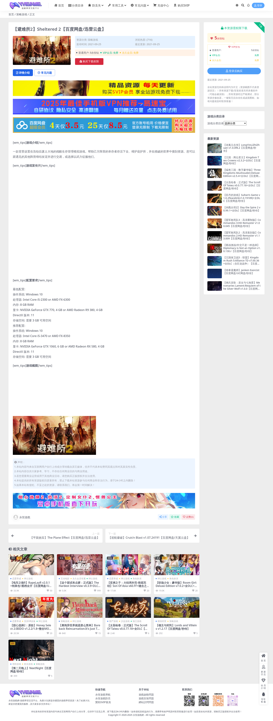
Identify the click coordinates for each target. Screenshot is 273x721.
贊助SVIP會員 (103, 702)
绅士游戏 (28, 578)
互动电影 (65, 578)
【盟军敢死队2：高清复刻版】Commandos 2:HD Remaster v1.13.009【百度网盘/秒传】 (242, 235)
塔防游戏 (16, 664)
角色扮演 (137, 578)
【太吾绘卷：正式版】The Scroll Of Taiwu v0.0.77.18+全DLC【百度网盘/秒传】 (127, 628)
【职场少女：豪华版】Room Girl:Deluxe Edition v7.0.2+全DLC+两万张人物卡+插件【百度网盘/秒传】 (176, 587)
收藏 (175, 517)
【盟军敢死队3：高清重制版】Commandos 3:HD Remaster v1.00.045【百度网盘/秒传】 (242, 223)
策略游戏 (21, 14)
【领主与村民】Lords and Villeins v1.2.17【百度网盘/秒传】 (176, 626)
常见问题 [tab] (45, 72)
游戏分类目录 (215, 123)
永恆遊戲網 (138, 714)
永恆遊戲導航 (102, 694)
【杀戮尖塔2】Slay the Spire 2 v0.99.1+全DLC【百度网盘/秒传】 (241, 209)
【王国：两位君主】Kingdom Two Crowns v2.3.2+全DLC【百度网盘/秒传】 (242, 160)
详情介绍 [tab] (23, 72)
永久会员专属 (79, 578)
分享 (163, 517)
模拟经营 (162, 621)
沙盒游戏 (125, 621)
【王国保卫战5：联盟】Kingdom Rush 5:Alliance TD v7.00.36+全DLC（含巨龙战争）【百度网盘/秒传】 (241, 262)
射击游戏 (28, 664)
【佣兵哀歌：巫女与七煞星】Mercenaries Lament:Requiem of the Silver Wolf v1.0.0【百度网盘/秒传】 (242, 287)
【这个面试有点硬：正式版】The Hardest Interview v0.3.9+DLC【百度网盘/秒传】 (79, 586)
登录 (258, 5)
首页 (11, 14)
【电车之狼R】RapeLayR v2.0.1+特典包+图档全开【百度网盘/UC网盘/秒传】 (30, 586)
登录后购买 (234, 71)
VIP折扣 (234, 46)
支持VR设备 (29, 621)
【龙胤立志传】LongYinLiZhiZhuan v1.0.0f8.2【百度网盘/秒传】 (241, 148)
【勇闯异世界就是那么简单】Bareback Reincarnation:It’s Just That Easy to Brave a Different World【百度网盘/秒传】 (79, 630)
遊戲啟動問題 (146, 694)
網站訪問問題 (146, 702)
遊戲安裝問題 (146, 698)
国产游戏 (113, 621)
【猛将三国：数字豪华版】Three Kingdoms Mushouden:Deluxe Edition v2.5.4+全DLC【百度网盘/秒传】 (242, 174)
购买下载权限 (89, 61)
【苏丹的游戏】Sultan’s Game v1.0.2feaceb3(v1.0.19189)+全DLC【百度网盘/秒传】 (241, 198)
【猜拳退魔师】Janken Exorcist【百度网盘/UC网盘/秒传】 (241, 271)
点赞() (188, 517)
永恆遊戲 (21, 517)
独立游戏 (137, 621)
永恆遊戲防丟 (102, 698)
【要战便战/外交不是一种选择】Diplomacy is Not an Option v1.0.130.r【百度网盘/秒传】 (242, 248)
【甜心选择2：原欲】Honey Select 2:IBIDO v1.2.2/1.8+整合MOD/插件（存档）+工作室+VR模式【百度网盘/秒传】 (31, 630)
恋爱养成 (16, 578)
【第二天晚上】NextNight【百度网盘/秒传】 (30, 669)
